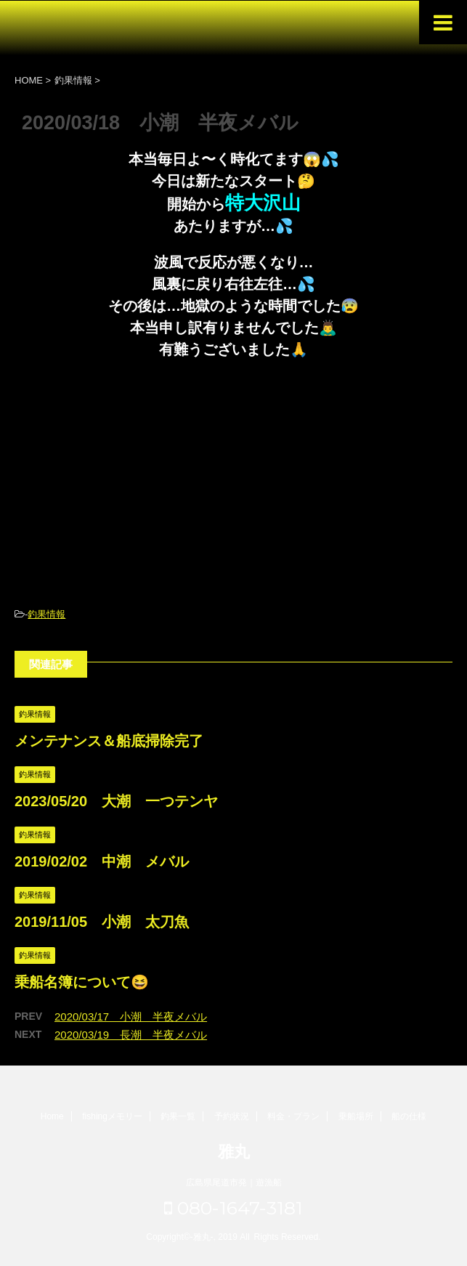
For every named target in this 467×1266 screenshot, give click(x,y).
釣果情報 (46, 614)
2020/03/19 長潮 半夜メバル (130, 1034)
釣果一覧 (178, 1116)
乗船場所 (355, 1116)
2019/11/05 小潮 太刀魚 (102, 922)
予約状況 (231, 1116)
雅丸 (234, 1152)
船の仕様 (408, 1116)
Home (52, 1116)
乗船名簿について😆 (82, 982)
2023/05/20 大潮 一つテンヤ (116, 801)
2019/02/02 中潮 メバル (102, 861)
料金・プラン (293, 1116)
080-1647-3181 (233, 1208)
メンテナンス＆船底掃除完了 (109, 741)
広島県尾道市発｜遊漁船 (234, 1182)
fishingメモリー (112, 1116)
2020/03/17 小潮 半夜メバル (130, 1016)
